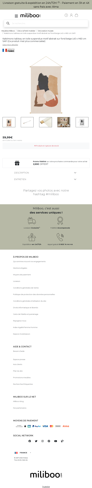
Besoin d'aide (18, 351)
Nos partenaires (19, 408)
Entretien (20, 179)
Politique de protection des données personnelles (34, 294)
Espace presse (19, 359)
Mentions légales (20, 268)
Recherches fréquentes (23, 384)
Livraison (16, 281)
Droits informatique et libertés (25, 308)
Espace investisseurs (21, 334)
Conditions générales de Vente (26, 288)
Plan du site (18, 371)
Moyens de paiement (22, 275)
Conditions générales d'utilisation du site (29, 301)
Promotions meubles (21, 378)
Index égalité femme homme (25, 327)
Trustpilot (46, 487)
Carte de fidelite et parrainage (25, 314)
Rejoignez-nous (19, 321)
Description (21, 173)
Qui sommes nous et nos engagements (29, 261)
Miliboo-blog (18, 401)
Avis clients (17, 364)
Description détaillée (10, 45)
